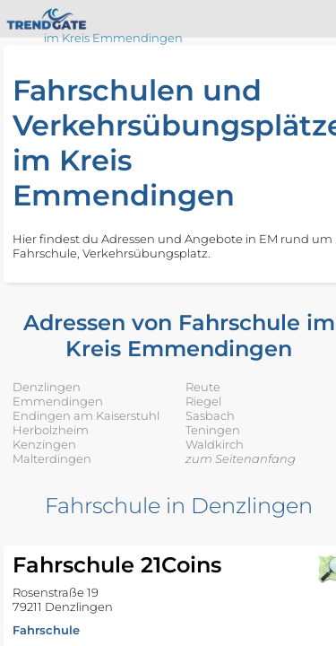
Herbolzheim (51, 430)
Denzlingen (47, 387)
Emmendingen (58, 401)
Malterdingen (52, 458)
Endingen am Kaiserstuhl (86, 415)
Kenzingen (44, 444)
